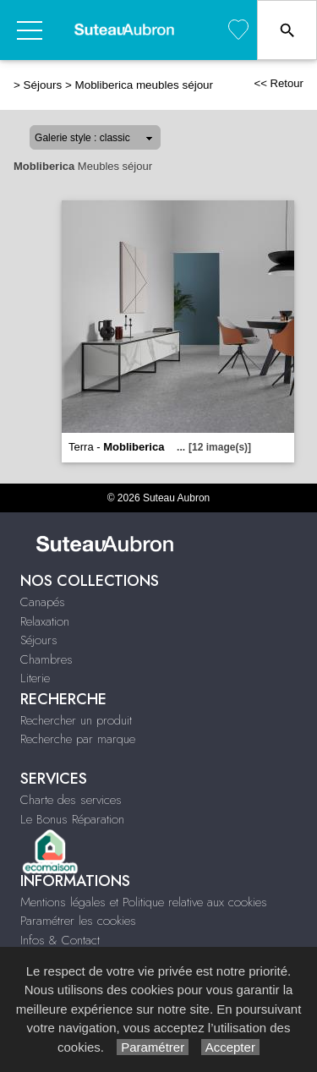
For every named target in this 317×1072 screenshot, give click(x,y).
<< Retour (278, 83)
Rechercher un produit (76, 720)
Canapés (42, 602)
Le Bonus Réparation (72, 819)
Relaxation (44, 621)
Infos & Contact (60, 940)
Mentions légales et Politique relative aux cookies (143, 902)
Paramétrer (153, 1047)
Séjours (43, 85)
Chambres (46, 659)
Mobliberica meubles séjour (143, 85)
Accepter (230, 1047)
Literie (35, 678)
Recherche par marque (77, 739)
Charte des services (71, 799)
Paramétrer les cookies (78, 920)
